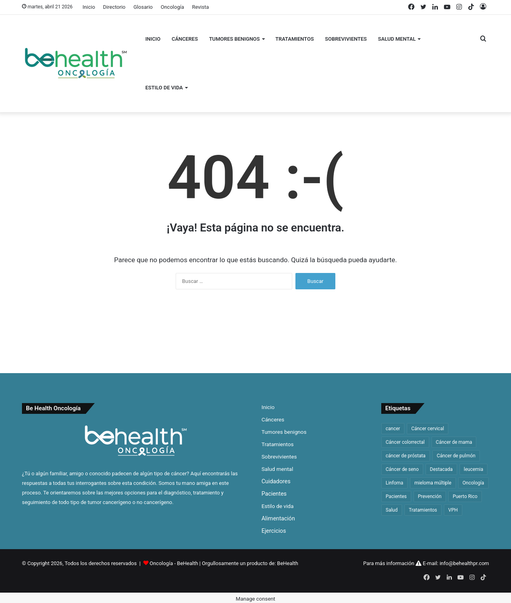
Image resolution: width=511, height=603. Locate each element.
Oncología (172, 7)
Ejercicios (273, 531)
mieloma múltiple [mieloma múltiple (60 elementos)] (433, 483)
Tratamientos (294, 39)
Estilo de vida (164, 88)
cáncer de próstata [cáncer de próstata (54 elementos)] (406, 456)
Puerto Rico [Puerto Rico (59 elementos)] (465, 496)
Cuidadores (276, 481)
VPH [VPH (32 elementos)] (453, 510)
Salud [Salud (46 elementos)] (392, 510)
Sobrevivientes (346, 39)
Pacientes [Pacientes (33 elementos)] (396, 496)
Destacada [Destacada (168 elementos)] (441, 469)
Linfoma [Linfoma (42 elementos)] (394, 483)
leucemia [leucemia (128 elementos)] (473, 469)
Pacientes (274, 493)
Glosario (143, 7)
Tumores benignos (234, 39)
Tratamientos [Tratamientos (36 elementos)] (423, 510)
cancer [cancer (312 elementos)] (393, 428)
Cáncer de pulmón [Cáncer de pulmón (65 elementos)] (456, 456)
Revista (200, 7)
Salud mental (397, 39)
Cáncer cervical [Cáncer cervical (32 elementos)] (427, 428)
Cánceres (185, 39)
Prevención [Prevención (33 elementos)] (430, 496)
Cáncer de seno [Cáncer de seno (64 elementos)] (402, 469)
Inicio (89, 7)
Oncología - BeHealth (175, 563)
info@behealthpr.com (464, 563)
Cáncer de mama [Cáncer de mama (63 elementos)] (454, 442)
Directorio (114, 7)
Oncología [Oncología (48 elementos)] (473, 483)
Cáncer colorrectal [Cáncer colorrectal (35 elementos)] (405, 442)
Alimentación (278, 518)
